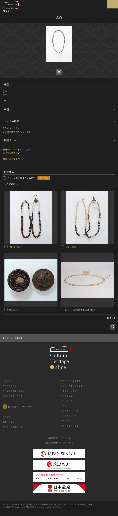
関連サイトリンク (69, 415)
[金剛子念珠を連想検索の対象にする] (6, 246)
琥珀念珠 (13, 309)
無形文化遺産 (9, 421)
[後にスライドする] (111, 318)
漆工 (5, 95)
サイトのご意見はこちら (72, 425)
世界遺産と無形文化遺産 (14, 390)
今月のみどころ (68, 395)
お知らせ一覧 (67, 400)
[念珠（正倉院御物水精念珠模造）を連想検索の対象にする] (62, 309)
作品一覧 (7, 380)
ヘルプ (64, 405)
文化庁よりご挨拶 (69, 390)
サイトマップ (67, 420)
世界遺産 (7, 416)
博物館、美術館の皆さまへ (73, 385)
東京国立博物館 (10, 131)
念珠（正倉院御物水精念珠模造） (81, 309)
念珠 (5, 128)
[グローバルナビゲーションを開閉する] (112, 4)
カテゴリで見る (10, 385)
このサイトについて (70, 410)
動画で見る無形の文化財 (14, 426)
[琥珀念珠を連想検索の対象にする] (6, 309)
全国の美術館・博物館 (13, 395)
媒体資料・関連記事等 (71, 380)
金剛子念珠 (14, 246)
